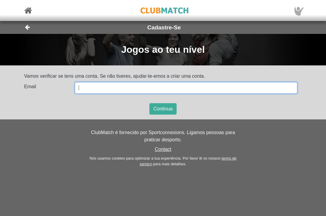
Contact (163, 149)
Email (30, 86)
